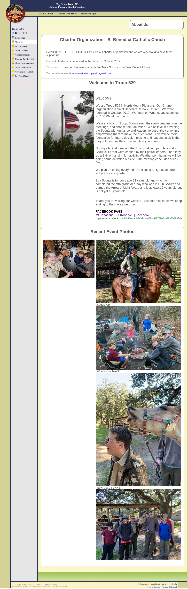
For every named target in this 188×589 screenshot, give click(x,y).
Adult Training (20, 50)
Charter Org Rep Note (23, 59)
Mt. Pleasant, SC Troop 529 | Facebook (122, 215)
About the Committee (23, 63)
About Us (17, 42)
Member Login (89, 13)
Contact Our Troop (67, 13)
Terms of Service (153, 587)
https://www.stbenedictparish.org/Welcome (90, 73)
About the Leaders (21, 67)
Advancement (19, 46)
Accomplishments (21, 55)
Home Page (18, 38)
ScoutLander (46, 13)
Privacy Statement (169, 587)
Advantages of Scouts (23, 72)
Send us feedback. (169, 584)
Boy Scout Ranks (21, 76)
